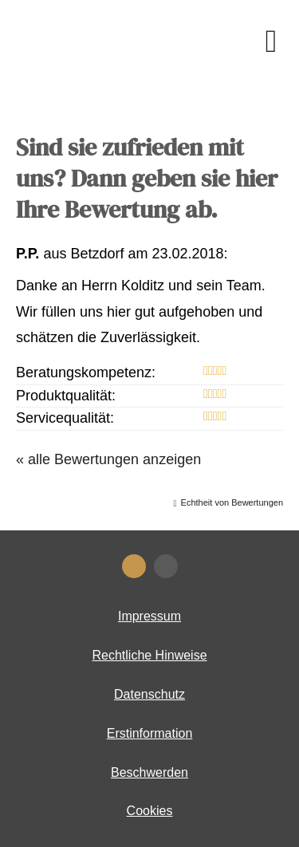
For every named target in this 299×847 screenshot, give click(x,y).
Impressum (149, 616)
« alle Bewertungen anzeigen (108, 459)
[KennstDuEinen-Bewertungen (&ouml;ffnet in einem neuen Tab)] (134, 566)
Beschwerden (149, 772)
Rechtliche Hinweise (149, 655)
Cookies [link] (150, 810)
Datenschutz (149, 694)
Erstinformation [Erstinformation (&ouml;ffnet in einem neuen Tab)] (150, 733)
